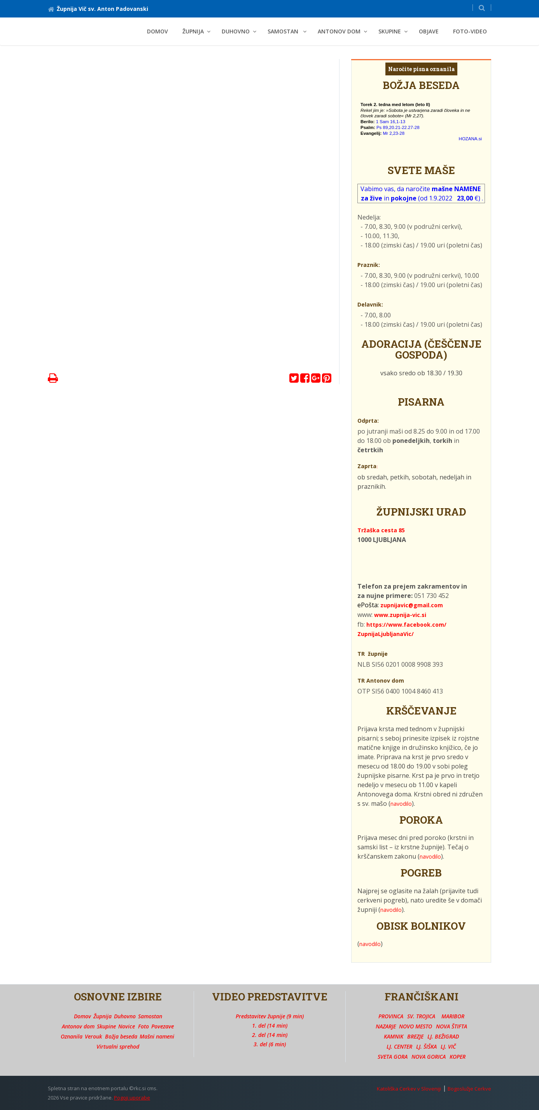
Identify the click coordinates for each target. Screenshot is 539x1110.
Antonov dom (78, 1026)
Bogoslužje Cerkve (469, 1089)
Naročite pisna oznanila (421, 69)
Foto (143, 1026)
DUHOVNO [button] (236, 31)
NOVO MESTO (415, 1026)
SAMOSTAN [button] (284, 31)
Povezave (162, 1026)
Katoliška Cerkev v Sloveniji (409, 1089)
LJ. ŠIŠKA (426, 1046)
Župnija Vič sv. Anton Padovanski (98, 8)
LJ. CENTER (399, 1046)
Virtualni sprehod (117, 1046)
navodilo (401, 803)
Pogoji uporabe (132, 1097)
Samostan (150, 1016)
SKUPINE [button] (389, 31)
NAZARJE (386, 1026)
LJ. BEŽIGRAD (443, 1036)
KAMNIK (393, 1036)
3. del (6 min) (270, 1044)
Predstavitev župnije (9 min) (270, 1016)
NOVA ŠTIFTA (451, 1026)
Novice (126, 1026)
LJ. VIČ (448, 1046)
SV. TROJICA (421, 1016)
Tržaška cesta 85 (381, 530)
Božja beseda (121, 1036)
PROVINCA (390, 1016)
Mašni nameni (157, 1036)
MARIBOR (452, 1016)
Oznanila (71, 1036)
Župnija (102, 1016)
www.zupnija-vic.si (400, 615)
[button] (482, 7)
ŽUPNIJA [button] (193, 31)
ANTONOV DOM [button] (339, 31)
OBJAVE (429, 31)
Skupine (106, 1026)
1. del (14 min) (269, 1025)
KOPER (458, 1056)
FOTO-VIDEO (470, 31)
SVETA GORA (393, 1056)
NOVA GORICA (428, 1056)
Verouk (93, 1036)
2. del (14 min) (269, 1035)
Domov (157, 31)
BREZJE (415, 1036)
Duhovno (125, 1016)
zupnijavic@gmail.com (411, 605)
